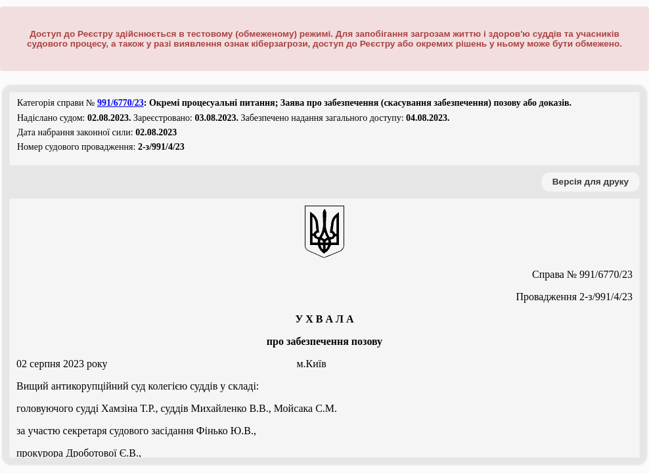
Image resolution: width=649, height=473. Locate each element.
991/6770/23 (120, 103)
